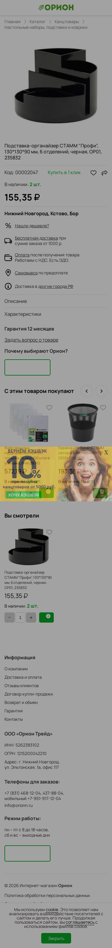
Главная (12, 22)
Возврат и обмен (21, 702)
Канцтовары (67, 22)
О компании (16, 669)
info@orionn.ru (18, 805)
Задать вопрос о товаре (31, 340)
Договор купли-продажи (28, 694)
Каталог (38, 22)
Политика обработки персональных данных (47, 895)
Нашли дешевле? (32, 225)
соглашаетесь (80, 922)
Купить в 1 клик (64, 173)
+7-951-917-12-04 (44, 798)
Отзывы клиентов (21, 685)
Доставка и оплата (23, 677)
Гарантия (13, 711)
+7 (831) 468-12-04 (22, 793)
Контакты (13, 719)
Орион (65, 885)
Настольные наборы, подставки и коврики (46, 27)
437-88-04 (53, 793)
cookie (52, 909)
